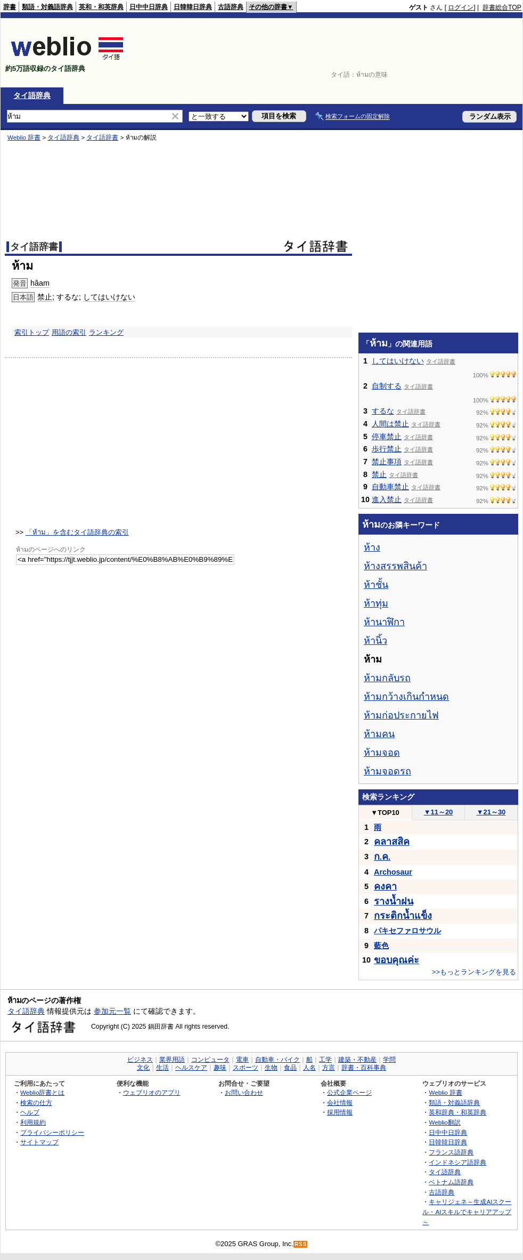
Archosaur (393, 872)
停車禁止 (387, 436)
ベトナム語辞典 (451, 1181)
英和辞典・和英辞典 (457, 1112)
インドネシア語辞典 (457, 1162)
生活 (162, 1067)
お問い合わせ (244, 1092)
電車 (242, 1059)
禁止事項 (387, 461)
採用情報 (340, 1112)
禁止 (379, 474)
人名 (309, 1067)
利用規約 (33, 1122)
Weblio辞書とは (42, 1092)
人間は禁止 (390, 423)
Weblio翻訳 (444, 1122)
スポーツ (245, 1067)
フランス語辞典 (451, 1152)
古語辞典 (230, 7)
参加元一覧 (112, 1011)
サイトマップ (39, 1141)
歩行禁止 (387, 449)
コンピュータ (210, 1059)
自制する (387, 386)
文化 (143, 1067)
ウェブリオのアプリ (152, 1092)
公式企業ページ (349, 1092)
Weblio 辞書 (445, 1092)
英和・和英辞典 (101, 7)
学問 (389, 1059)
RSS (301, 1244)
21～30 (491, 812)
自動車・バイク (277, 1059)
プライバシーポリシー (52, 1132)
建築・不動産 (357, 1059)
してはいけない (398, 361)
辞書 (9, 7)
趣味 (220, 1067)
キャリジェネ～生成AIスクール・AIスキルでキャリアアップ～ (466, 1211)
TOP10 (385, 813)
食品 (290, 1067)
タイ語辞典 (32, 95)
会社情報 (340, 1102)
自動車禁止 (390, 486)
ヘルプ (29, 1112)
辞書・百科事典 (363, 1067)
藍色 (381, 945)
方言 (328, 1067)
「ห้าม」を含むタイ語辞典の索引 (77, 532)
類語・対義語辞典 (47, 7)
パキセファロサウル (407, 930)
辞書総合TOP (502, 7)
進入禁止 (387, 499)
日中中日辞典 (148, 7)
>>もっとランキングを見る (474, 972)
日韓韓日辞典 (193, 7)
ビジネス (140, 1059)
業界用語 (172, 1059)
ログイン (460, 7)
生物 (271, 1067)
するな (383, 411)
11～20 (438, 812)
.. (382, 857)
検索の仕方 (36, 1102)
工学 (325, 1059)
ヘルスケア (191, 1067)
